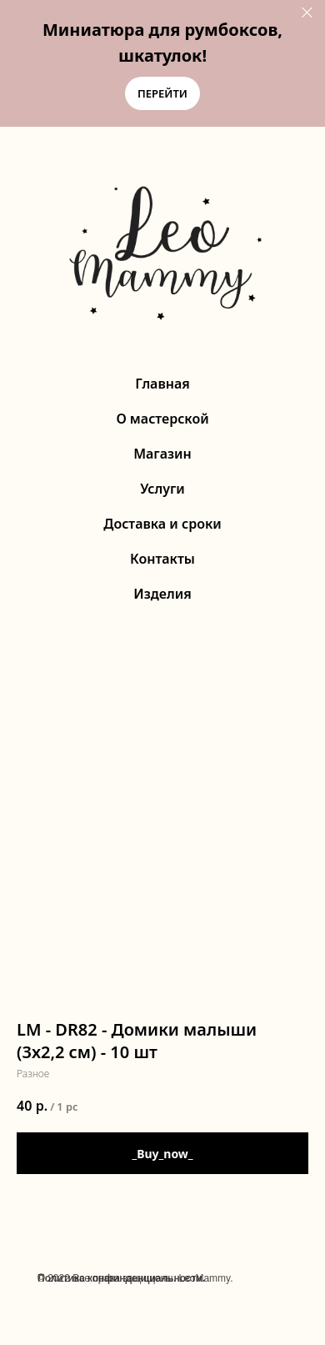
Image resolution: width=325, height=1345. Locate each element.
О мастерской (162, 418)
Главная (162, 383)
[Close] (307, 13)
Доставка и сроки (162, 523)
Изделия (162, 594)
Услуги (162, 488)
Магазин (162, 453)
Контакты (162, 559)
